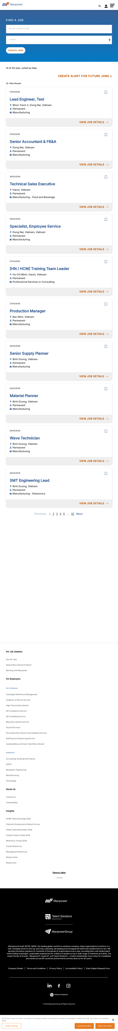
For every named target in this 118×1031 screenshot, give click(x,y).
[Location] (59, 40)
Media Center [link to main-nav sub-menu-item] (12, 857)
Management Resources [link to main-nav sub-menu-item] (16, 852)
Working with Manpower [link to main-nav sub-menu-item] (16, 670)
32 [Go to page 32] (72, 514)
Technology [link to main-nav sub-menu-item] (11, 781)
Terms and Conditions (36, 968)
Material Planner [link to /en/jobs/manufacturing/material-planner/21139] (24, 396)
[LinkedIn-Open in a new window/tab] (49, 985)
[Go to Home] (12, 5)
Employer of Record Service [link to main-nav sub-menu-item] (18, 700)
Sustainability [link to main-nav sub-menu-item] (12, 802)
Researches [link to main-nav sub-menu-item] (11, 863)
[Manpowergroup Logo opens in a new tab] (59, 932)
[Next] (68, 514)
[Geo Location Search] (109, 40)
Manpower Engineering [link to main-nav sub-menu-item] (16, 770)
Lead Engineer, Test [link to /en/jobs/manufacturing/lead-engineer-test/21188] (27, 99)
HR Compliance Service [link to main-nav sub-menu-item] (16, 711)
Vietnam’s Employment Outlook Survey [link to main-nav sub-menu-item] (23, 824)
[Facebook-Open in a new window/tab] (59, 986)
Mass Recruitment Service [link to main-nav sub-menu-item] (17, 722)
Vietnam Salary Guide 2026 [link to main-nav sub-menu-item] (18, 835)
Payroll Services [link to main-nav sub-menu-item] (13, 727)
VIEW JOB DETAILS (93, 122)
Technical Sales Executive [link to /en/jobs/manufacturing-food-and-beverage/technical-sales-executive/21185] (32, 184)
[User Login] (106, 7)
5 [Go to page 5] (64, 514)
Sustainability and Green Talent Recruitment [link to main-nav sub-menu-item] (25, 744)
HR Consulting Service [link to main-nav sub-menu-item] (16, 716)
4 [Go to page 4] (60, 514)
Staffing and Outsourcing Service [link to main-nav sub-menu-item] (20, 738)
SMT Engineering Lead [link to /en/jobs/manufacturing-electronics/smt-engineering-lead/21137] (29, 480)
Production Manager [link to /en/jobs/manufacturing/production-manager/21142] (27, 311)
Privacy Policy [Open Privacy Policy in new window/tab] (55, 968)
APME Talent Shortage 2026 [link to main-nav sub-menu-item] (18, 819)
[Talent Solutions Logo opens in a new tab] (58, 916)
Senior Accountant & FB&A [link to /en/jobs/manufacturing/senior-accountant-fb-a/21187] (33, 141)
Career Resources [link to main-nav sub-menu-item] (14, 846)
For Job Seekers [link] (14, 651)
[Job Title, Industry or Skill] (59, 29)
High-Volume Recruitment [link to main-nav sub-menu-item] (17, 705)
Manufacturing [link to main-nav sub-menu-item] (12, 775)
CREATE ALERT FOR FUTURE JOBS (85, 76)
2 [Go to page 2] (53, 514)
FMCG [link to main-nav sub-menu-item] (9, 764)
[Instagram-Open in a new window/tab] (68, 986)
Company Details (15, 968)
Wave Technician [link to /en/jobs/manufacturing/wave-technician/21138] (25, 438)
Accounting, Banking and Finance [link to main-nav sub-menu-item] (20, 759)
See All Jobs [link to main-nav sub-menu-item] (11, 659)
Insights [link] (10, 811)
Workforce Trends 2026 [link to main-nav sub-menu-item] (16, 841)
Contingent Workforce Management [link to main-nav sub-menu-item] (21, 694)
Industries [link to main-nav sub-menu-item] (10, 752)
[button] (112, 5)
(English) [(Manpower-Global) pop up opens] (59, 994)
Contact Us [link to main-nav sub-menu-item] (11, 797)
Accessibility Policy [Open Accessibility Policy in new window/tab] (74, 968)
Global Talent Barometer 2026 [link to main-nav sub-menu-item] (19, 830)
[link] (58, 986)
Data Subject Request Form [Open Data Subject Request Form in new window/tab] (98, 968)
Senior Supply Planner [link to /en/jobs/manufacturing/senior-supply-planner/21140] (29, 353)
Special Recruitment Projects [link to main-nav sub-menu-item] (18, 665)
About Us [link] (11, 789)
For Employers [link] (13, 678)
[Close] (113, 1024)
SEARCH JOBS (15, 50)
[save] (105, 92)
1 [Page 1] (50, 514)
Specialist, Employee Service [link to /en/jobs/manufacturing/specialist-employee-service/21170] (35, 226)
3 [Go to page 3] (57, 514)
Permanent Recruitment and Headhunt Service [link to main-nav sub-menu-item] (26, 733)
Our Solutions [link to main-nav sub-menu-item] (12, 688)
